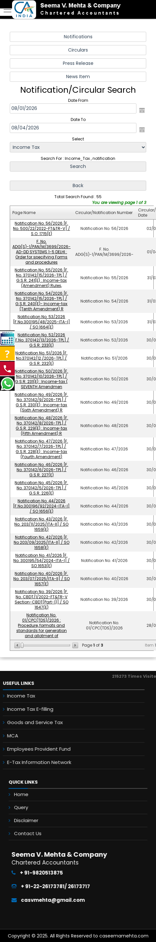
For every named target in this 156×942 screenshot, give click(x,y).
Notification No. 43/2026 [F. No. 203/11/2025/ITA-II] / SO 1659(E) (42, 524)
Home (42, 800)
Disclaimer (45, 816)
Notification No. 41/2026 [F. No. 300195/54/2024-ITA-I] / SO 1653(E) (41, 560)
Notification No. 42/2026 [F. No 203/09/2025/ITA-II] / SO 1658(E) (41, 542)
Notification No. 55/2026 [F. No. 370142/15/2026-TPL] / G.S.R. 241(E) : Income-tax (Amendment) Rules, (41, 277)
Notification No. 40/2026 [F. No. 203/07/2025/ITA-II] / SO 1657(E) (41, 579)
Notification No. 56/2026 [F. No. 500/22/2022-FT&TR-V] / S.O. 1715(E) (41, 228)
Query (42, 808)
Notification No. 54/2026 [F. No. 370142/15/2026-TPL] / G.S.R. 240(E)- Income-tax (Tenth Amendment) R (41, 301)
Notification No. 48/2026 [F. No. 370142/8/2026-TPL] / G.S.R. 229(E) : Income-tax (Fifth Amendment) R (41, 425)
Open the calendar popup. (142, 110)
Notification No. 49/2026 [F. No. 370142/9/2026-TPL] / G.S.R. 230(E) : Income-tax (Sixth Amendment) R (41, 402)
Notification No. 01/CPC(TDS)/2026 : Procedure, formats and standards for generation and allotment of (41, 625)
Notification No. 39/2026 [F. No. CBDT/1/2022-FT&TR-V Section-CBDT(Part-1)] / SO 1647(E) (41, 599)
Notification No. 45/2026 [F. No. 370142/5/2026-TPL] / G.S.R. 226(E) (41, 488)
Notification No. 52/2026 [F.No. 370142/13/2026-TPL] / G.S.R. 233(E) (41, 340)
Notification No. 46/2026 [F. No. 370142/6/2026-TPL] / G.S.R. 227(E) (41, 470)
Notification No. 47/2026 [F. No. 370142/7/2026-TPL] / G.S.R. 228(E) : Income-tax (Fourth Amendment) (41, 448)
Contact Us (46, 824)
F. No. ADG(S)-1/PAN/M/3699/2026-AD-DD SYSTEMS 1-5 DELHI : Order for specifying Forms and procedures (41, 252)
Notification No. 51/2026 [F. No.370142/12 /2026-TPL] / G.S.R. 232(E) (42, 358)
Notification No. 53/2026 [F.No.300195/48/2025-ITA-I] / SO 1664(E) (41, 322)
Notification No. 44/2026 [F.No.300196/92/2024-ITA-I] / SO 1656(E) (41, 506)
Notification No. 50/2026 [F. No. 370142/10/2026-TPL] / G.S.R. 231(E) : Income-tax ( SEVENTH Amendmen (41, 378)
